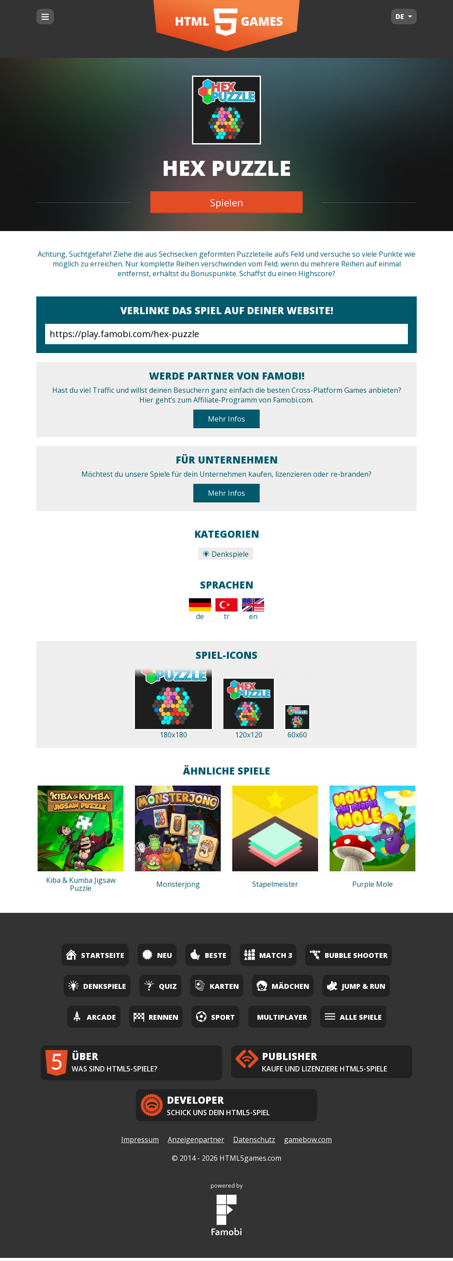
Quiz (160, 985)
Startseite (95, 954)
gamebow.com (308, 1143)
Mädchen (283, 985)
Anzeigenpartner (196, 1143)
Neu (157, 954)
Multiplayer (282, 1017)
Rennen (156, 1016)
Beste (208, 954)
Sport (215, 1016)
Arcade (94, 1016)
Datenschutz (254, 1143)
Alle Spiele (353, 1016)
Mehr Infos (226, 419)
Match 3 (268, 954)
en (253, 609)
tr (226, 609)
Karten (217, 985)
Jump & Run (356, 985)
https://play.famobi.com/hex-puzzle (226, 334)
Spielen (226, 202)
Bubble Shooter (349, 954)
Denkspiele (226, 554)
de (200, 609)
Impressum (140, 1143)
